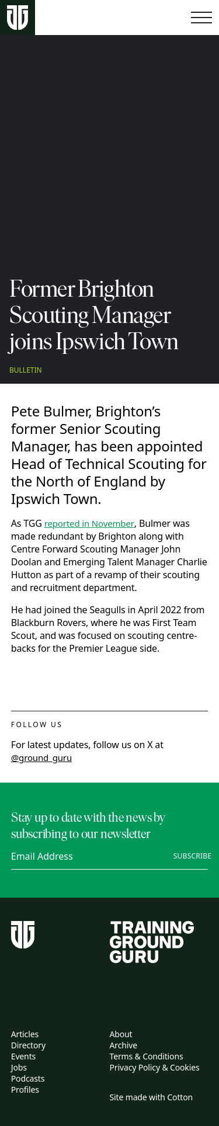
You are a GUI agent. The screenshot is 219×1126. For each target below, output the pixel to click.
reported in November (89, 523)
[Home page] (17, 17)
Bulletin (25, 370)
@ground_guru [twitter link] (41, 757)
